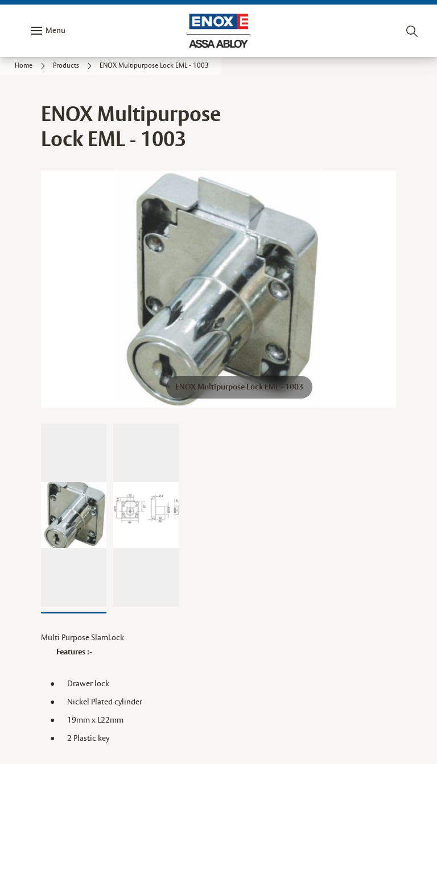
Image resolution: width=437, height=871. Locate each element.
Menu (55, 31)
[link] (32, 66)
